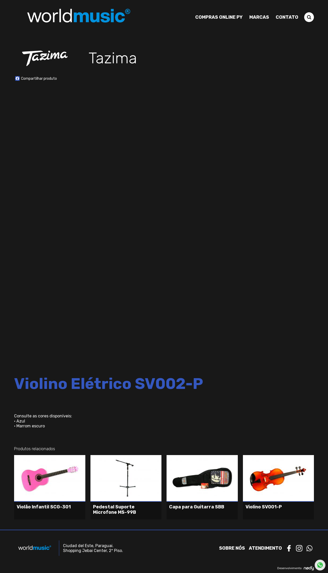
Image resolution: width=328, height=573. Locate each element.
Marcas (259, 17)
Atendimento (265, 548)
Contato (287, 17)
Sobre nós (232, 548)
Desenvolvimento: (295, 568)
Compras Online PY (219, 17)
